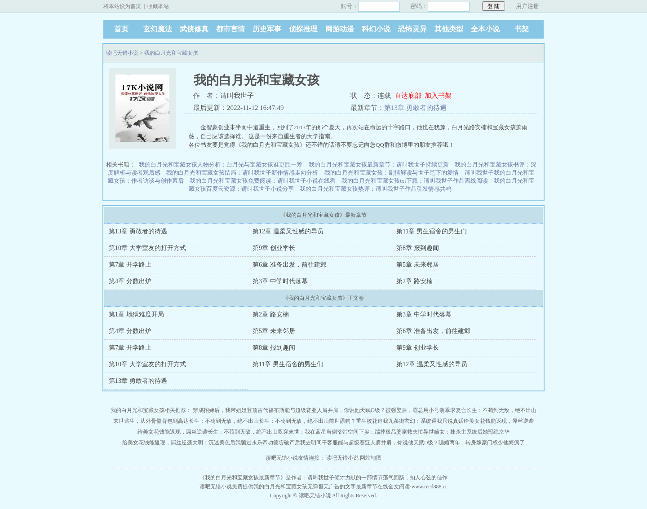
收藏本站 (158, 6)
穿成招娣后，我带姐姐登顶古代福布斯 (238, 410)
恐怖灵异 (412, 29)
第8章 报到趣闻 (417, 248)
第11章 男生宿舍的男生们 (431, 231)
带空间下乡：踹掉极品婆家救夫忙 (382, 432)
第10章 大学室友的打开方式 (147, 248)
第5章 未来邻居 (417, 264)
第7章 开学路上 (130, 264)
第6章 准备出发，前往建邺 (290, 264)
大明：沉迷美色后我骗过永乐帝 (230, 442)
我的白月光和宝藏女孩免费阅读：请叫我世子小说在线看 (263, 180)
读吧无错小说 (122, 53)
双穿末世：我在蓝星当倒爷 (310, 432)
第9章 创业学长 (274, 248)
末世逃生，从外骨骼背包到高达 (151, 421)
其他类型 (448, 29)
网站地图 (370, 458)
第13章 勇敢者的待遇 (415, 107)
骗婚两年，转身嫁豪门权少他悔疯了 (482, 442)
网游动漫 (339, 29)
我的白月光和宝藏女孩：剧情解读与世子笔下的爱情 (391, 172)
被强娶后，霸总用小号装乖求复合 (426, 410)
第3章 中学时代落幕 (280, 281)
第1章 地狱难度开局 (136, 314)
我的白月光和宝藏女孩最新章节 (242, 477)
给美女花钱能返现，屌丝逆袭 (499, 421)
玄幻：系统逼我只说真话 (434, 421)
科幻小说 (376, 29)
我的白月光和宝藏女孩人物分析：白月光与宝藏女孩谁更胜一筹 (220, 164)
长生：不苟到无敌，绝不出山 (501, 410)
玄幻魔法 (157, 29)
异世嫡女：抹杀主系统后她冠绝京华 (466, 432)
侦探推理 (303, 29)
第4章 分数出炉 (130, 281)
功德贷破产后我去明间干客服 (303, 442)
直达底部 (407, 95)
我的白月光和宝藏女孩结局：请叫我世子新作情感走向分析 (242, 172)
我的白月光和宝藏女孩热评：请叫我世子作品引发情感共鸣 (376, 188)
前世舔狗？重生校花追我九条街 (366, 421)
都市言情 (230, 29)
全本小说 (485, 29)
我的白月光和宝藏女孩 (171, 53)
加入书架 (438, 95)
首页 (121, 29)
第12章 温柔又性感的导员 (288, 231)
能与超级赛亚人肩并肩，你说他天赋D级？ (335, 410)
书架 (521, 29)
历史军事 (267, 29)
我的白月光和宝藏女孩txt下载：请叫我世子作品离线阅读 (414, 180)
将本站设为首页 (122, 6)
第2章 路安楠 (414, 281)
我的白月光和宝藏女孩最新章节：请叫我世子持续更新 (379, 164)
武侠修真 (194, 29)
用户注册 (527, 6)
